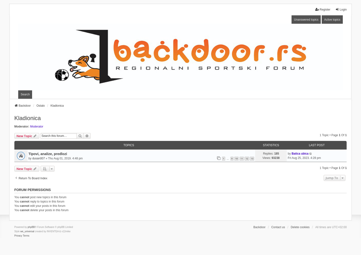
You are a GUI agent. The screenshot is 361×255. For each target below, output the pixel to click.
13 (252, 158)
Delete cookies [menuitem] (300, 227)
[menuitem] (18, 236)
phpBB (31, 227)
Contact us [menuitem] (278, 227)
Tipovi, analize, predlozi (48, 154)
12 (247, 158)
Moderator (36, 126)
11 (242, 158)
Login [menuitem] (341, 9)
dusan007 (38, 158)
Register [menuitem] (322, 9)
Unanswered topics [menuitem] (306, 19)
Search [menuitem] (25, 94)
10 (236, 158)
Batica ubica (300, 153)
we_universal (27, 231)
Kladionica (27, 118)
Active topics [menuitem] (332, 19)
